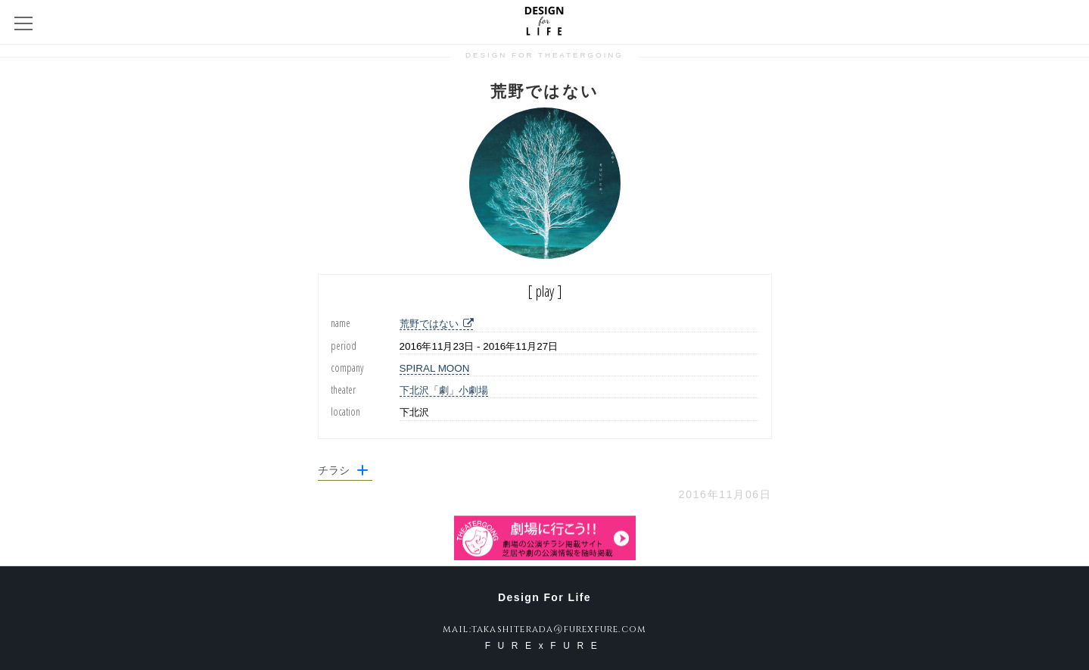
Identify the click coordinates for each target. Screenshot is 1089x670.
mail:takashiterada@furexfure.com (544, 629)
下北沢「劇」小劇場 (444, 390)
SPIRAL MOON (435, 368)
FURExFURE (545, 645)
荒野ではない (436, 323)
